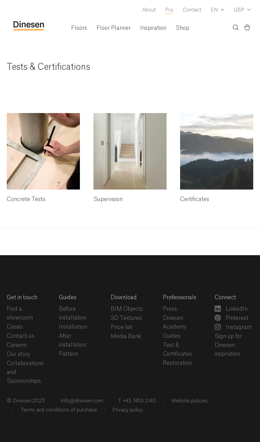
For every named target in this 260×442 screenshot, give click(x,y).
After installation (72, 340)
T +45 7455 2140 (136, 401)
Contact (192, 10)
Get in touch (22, 297)
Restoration (177, 363)
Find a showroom (20, 313)
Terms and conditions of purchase (58, 410)
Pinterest (231, 318)
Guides (68, 297)
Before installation (72, 313)
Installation (73, 327)
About (149, 10)
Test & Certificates (177, 349)
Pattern (68, 354)
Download (124, 297)
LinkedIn (231, 309)
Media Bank (126, 336)
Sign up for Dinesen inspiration (228, 345)
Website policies (189, 401)
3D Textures (126, 318)
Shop (182, 28)
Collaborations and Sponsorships (25, 372)
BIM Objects (127, 309)
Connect (225, 297)
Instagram (233, 327)
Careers (17, 345)
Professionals (179, 297)
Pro (169, 10)
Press (170, 309)
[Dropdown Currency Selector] (242, 10)
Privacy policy (127, 410)
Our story (18, 354)
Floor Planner (113, 28)
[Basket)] (247, 28)
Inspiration (153, 28)
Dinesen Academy (175, 322)
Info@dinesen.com (81, 401)
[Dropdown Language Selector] (217, 10)
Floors (79, 28)
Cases (14, 327)
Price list (121, 327)
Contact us (20, 336)
